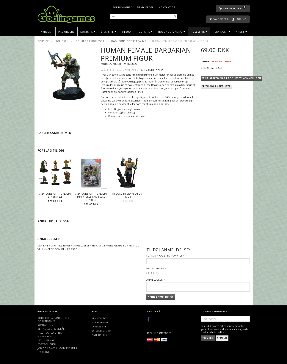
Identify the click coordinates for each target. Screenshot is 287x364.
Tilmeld (208, 338)
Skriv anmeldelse (151, 70)
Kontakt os (167, 7)
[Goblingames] (66, 13)
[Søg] (175, 16)
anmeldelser (126, 70)
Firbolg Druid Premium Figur (127, 195)
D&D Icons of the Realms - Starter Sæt (55, 195)
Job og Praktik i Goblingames (57, 348)
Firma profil (145, 7)
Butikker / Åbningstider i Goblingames (54, 319)
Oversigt (43, 351)
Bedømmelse (155, 268)
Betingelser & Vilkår (51, 328)
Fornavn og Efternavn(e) (164, 255)
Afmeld (222, 338)
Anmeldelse (154, 279)
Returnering (45, 340)
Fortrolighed (122, 7)
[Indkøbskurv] (232, 8)
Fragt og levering (49, 332)
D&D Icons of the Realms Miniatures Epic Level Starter (91, 196)
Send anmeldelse (160, 297)
